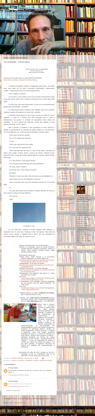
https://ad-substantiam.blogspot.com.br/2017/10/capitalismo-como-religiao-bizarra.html (36, 287)
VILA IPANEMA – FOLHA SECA (72, 118)
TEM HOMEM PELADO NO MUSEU (74, 121)
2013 (63, 165)
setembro (66, 132)
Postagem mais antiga (45, 398)
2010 (63, 173)
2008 (63, 178)
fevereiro (66, 151)
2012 (63, 168)
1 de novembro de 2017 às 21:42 (18, 375)
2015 (63, 160)
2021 (63, 97)
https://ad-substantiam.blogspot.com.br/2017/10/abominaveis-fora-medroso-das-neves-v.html (37, 278)
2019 (63, 102)
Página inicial (29, 398)
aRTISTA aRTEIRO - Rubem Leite (28, 9)
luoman (55, 411)
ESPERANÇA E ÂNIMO (70, 129)
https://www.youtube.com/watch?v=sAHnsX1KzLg (20, 80)
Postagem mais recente (14, 398)
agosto (65, 135)
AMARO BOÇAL (68, 123)
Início (61, 60)
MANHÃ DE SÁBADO (66, 63)
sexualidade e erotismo (32, 360)
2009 (63, 176)
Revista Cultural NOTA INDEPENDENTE (66, 204)
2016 (63, 157)
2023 (63, 92)
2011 (63, 170)
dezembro (66, 110)
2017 (63, 108)
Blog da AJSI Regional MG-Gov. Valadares (66, 187)
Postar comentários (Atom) (17, 403)
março (65, 148)
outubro (65, 115)
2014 (63, 162)
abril (64, 145)
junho (65, 140)
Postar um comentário (13, 390)
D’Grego (11, 368)
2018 (63, 105)
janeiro (65, 153)
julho (64, 137)
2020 (63, 100)
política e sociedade (18, 360)
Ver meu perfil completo (84, 245)
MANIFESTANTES (68, 126)
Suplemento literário (46, 360)
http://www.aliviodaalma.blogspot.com (66, 200)
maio (64, 143)
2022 (63, 94)
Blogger (69, 411)
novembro (66, 113)
